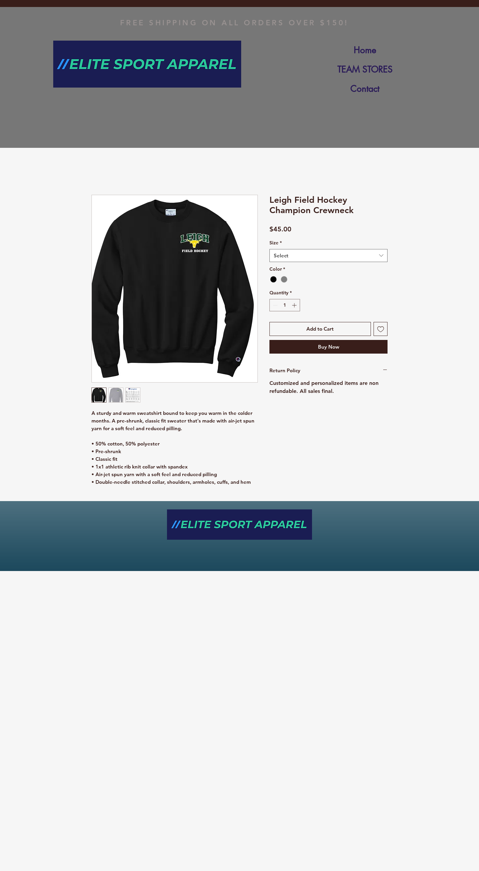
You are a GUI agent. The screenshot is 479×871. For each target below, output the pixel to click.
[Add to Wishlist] (381, 329)
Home (365, 50)
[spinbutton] (285, 305)
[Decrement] (274, 305)
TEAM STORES (365, 69)
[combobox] (328, 255)
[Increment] (295, 305)
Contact (364, 89)
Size (275, 243)
